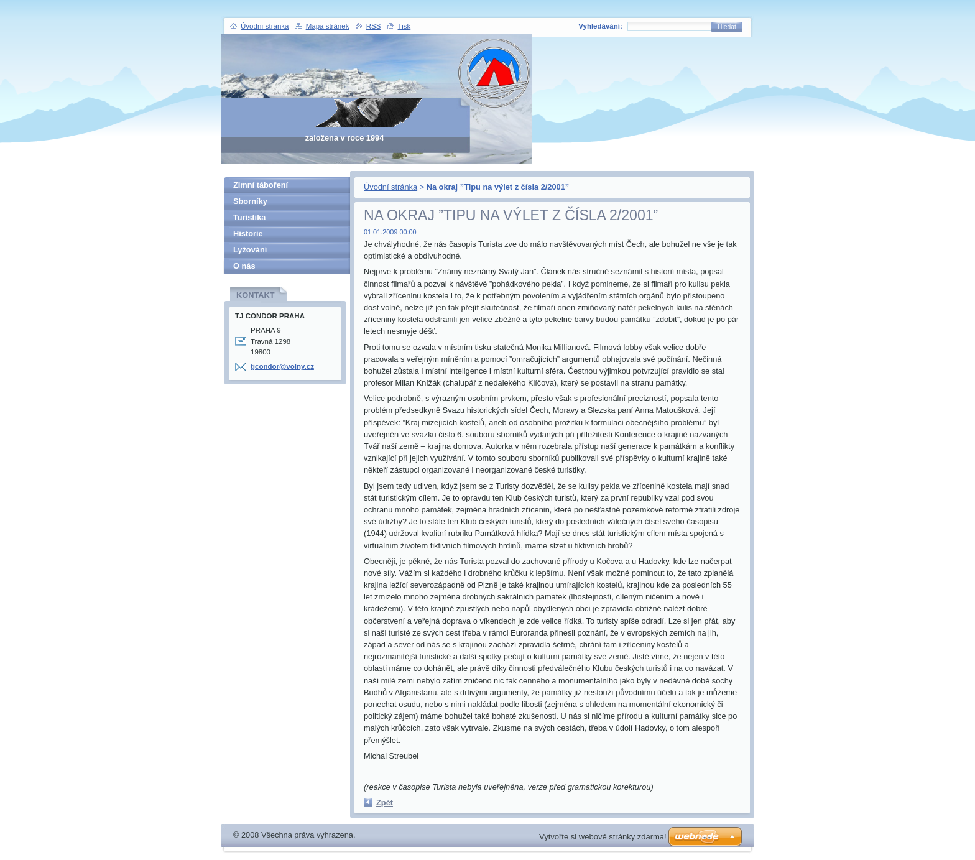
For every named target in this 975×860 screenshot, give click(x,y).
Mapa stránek (327, 26)
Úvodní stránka (390, 187)
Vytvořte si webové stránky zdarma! (603, 836)
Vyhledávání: (600, 26)
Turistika (249, 217)
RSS (373, 26)
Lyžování (250, 249)
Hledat (727, 27)
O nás (244, 265)
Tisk (404, 26)
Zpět (384, 802)
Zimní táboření (260, 185)
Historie (248, 233)
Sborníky (250, 201)
